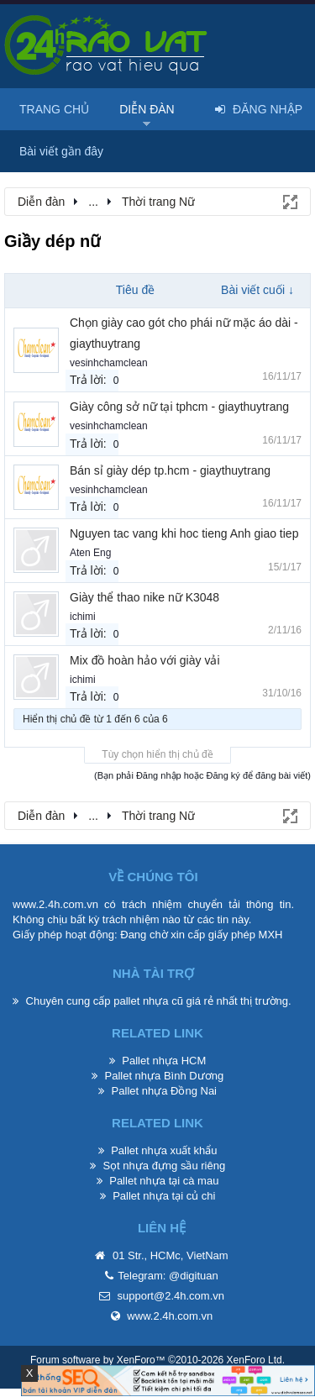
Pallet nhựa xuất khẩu (164, 1150)
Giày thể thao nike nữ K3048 (144, 597)
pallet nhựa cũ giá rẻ (163, 1001)
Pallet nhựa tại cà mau (163, 1180)
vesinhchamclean (109, 363)
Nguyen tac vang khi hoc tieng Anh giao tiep (184, 533)
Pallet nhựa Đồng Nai (164, 1091)
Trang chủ (54, 109)
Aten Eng (90, 553)
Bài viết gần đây (61, 151)
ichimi (83, 616)
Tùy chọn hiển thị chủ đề (157, 754)
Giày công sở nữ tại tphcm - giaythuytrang (179, 406)
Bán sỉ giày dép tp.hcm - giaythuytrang (170, 470)
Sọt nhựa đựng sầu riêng (163, 1165)
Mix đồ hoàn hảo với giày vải (145, 660)
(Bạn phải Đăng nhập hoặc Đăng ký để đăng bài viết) (202, 775)
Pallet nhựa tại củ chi (164, 1196)
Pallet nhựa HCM (164, 1060)
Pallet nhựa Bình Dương (163, 1075)
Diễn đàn (147, 109)
